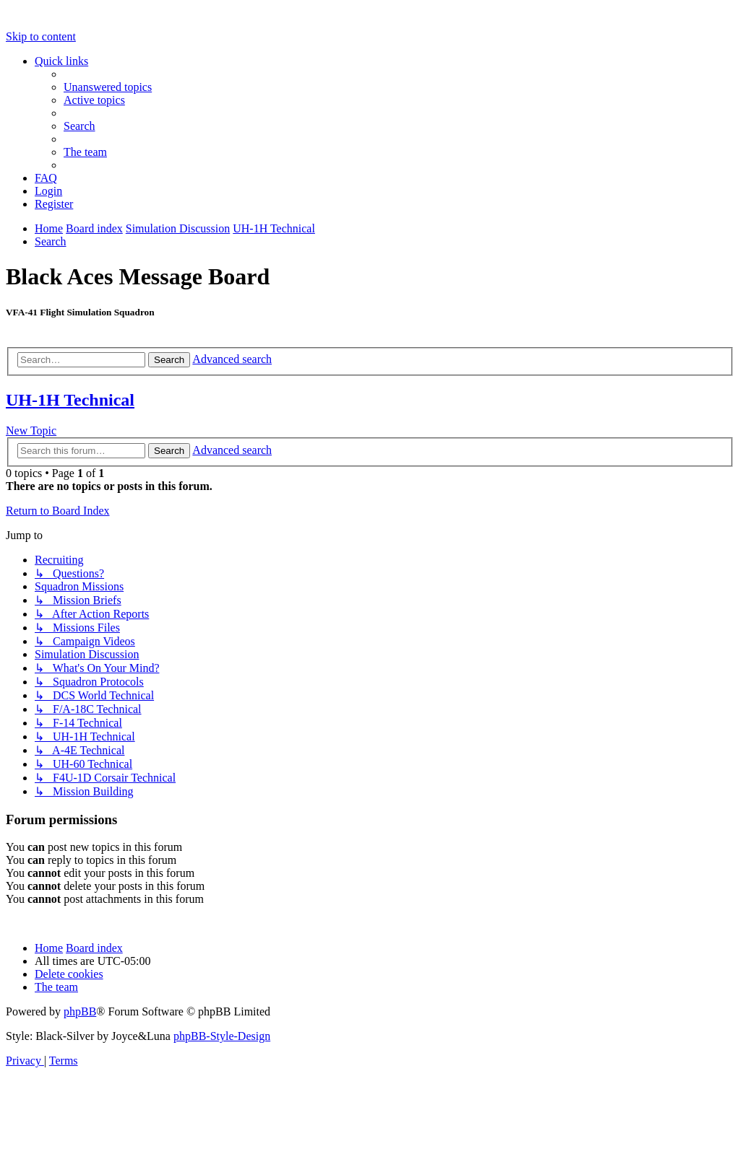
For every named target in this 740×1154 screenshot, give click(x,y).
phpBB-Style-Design (221, 1036)
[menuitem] (108, 87)
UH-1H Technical (70, 399)
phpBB (80, 1011)
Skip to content (41, 36)
